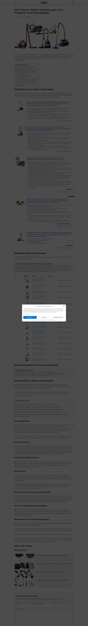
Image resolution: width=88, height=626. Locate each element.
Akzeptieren (30, 317)
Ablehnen (44, 317)
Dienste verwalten (26, 314)
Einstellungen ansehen (58, 317)
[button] (64, 306)
